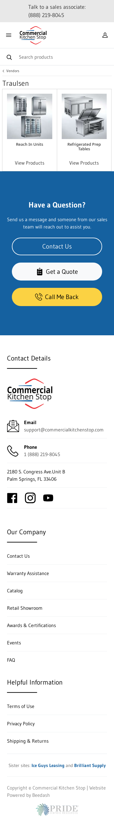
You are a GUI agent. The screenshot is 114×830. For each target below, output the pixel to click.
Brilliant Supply (90, 765)
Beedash (41, 795)
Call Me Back (57, 297)
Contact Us (57, 246)
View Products (29, 163)
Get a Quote (57, 272)
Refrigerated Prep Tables (84, 146)
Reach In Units (29, 144)
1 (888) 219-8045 (42, 454)
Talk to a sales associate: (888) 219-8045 (57, 11)
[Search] (57, 56)
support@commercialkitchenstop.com (64, 430)
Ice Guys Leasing (48, 765)
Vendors (12, 71)
